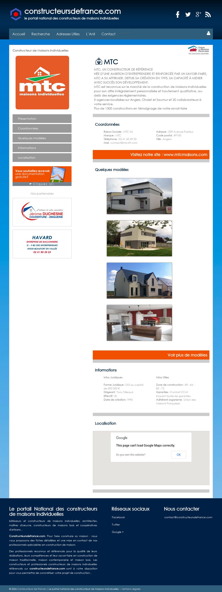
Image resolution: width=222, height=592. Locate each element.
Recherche (40, 33)
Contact (108, 33)
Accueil (18, 33)
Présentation (27, 117)
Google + (118, 531)
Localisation (27, 156)
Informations (27, 147)
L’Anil (90, 33)
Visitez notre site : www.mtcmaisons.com (168, 153)
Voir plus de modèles (187, 354)
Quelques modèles (32, 137)
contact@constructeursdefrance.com (188, 516)
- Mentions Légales (129, 588)
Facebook (118, 516)
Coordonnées (28, 127)
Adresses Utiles (68, 33)
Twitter (116, 523)
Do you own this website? (130, 453)
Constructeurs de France (31, 588)
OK (179, 453)
